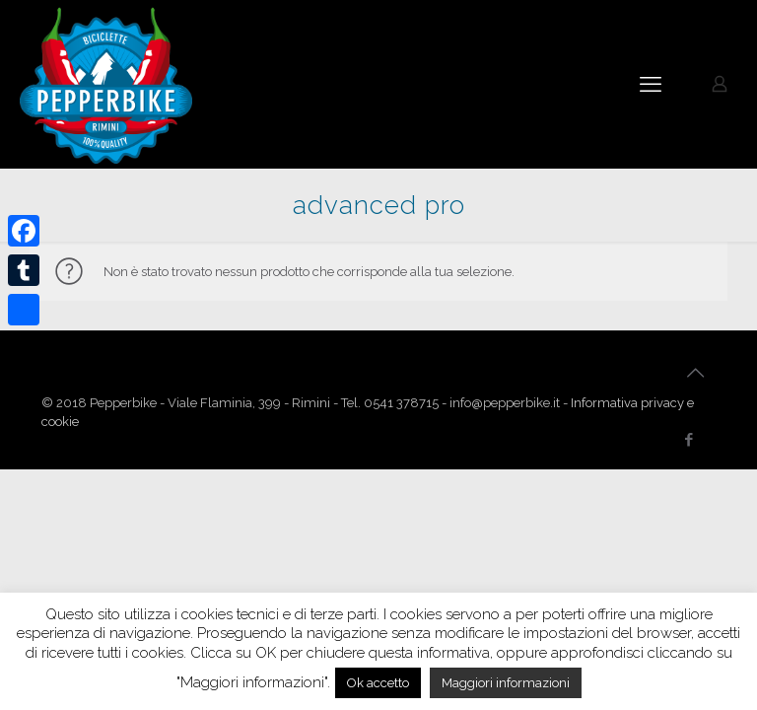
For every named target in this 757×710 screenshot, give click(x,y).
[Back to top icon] (695, 372)
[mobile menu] (650, 84)
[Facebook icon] (688, 440)
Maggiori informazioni (506, 682)
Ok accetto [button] (378, 682)
